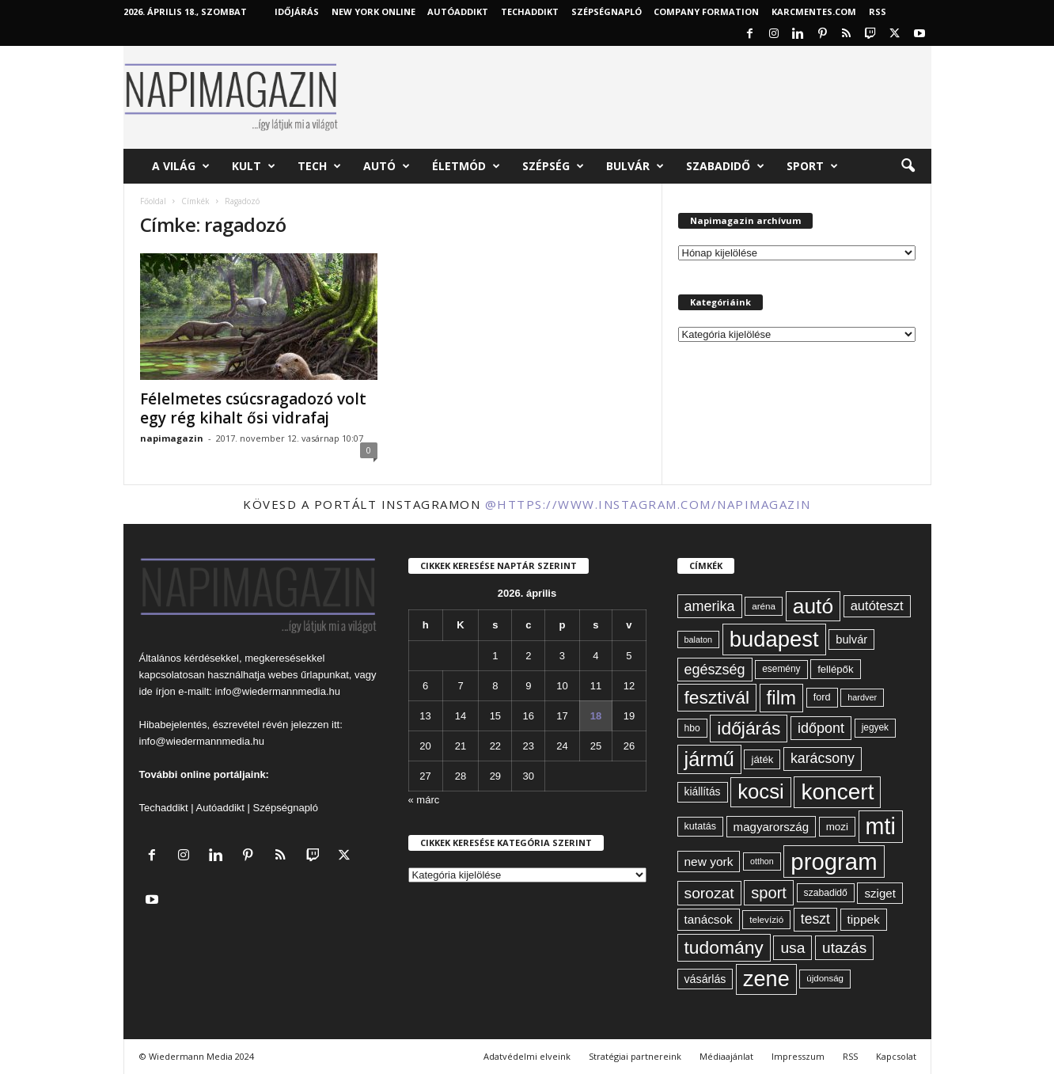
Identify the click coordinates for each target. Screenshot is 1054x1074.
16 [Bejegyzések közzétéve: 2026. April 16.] (528, 716)
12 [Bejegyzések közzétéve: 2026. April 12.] (629, 686)
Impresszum (798, 1056)
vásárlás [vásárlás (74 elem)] (705, 979)
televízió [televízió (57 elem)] (766, 919)
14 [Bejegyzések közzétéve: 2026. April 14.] (460, 716)
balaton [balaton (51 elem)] (698, 639)
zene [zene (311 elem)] (766, 979)
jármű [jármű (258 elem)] (709, 759)
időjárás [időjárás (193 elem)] (748, 728)
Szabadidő (725, 166)
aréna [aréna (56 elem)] (763, 606)
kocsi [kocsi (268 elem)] (760, 791)
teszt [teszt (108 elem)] (815, 919)
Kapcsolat (896, 1056)
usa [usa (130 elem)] (792, 947)
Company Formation (706, 11)
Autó (386, 166)
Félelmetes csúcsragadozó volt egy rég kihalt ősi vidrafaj (253, 408)
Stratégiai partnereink (635, 1056)
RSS (877, 11)
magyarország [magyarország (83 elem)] (771, 826)
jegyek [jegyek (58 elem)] (875, 727)
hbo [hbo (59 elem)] (692, 728)
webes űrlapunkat (308, 675)
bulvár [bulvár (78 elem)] (851, 639)
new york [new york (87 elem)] (709, 861)
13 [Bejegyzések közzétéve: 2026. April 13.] (424, 716)
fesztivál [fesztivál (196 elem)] (716, 697)
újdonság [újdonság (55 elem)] (825, 978)
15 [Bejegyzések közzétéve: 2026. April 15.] (495, 716)
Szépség (553, 166)
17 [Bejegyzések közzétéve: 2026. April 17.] (561, 716)
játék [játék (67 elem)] (762, 759)
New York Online (373, 11)
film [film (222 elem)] (781, 697)
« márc (424, 800)
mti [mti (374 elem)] (881, 826)
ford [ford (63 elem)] (822, 697)
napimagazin (171, 438)
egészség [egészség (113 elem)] (714, 669)
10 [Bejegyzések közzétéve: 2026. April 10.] (561, 686)
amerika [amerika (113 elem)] (709, 606)
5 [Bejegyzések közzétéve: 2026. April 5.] (628, 656)
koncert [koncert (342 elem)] (837, 792)
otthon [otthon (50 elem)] (762, 861)
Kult (253, 166)
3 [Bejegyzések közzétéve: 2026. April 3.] (562, 656)
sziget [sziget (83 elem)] (879, 893)
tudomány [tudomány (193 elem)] (724, 947)
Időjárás (297, 11)
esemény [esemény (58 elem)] (781, 668)
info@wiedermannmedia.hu (277, 691)
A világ (181, 166)
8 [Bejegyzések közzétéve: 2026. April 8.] (495, 686)
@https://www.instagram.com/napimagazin (648, 504)
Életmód (466, 166)
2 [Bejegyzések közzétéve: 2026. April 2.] (528, 656)
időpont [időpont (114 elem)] (821, 728)
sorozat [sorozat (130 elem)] (709, 893)
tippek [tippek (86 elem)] (863, 919)
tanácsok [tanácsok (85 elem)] (708, 919)
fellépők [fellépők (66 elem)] (835, 669)
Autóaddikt (220, 808)
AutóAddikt (457, 11)
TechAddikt (530, 11)
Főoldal (153, 201)
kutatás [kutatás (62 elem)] (700, 826)
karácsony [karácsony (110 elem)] (822, 758)
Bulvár (635, 166)
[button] (907, 166)
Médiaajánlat (726, 1056)
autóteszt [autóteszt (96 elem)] (877, 605)
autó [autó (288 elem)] (813, 606)
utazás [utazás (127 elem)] (844, 947)
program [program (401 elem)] (833, 861)
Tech (319, 166)
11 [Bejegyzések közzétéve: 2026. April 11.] (595, 686)
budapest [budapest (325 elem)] (774, 639)
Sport (812, 166)
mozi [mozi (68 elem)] (837, 827)
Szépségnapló (606, 11)
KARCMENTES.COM (814, 11)
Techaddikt (163, 808)
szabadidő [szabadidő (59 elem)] (825, 892)
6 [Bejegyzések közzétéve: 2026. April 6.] (425, 686)
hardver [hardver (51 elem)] (862, 697)
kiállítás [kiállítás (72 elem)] (702, 791)
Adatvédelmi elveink (527, 1056)
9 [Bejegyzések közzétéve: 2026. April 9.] (528, 686)
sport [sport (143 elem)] (769, 892)
